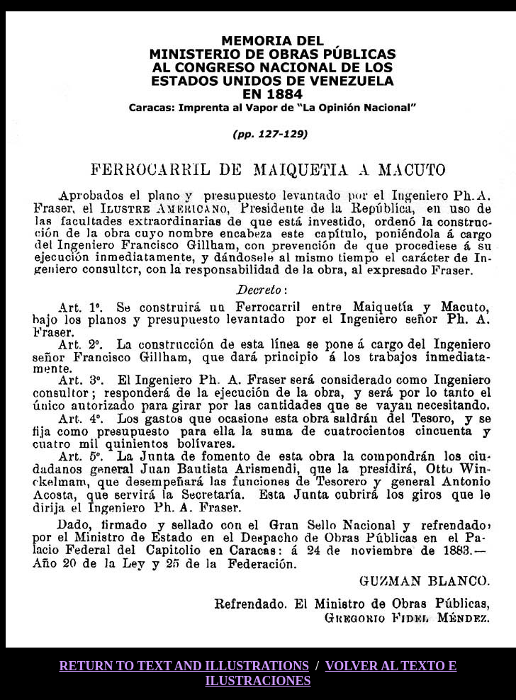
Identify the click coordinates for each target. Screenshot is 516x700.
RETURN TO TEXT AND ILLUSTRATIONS (183, 666)
